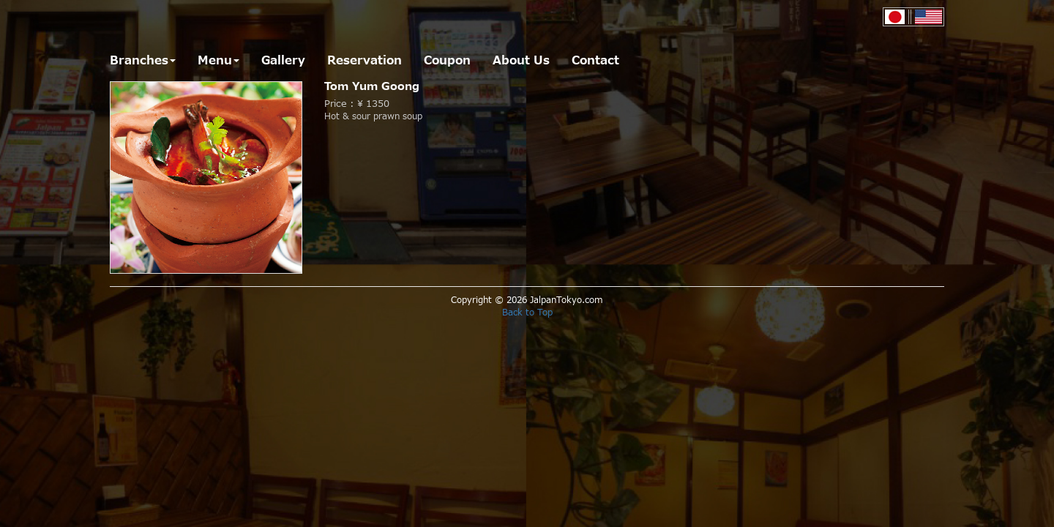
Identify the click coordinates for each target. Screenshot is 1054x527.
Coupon (447, 60)
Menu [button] (218, 60)
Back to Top (527, 312)
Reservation (364, 60)
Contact (595, 60)
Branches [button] (143, 60)
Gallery (283, 60)
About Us (521, 60)
